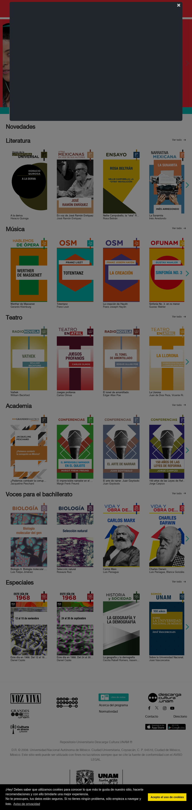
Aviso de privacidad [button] (26, 804)
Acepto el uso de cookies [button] (167, 797)
